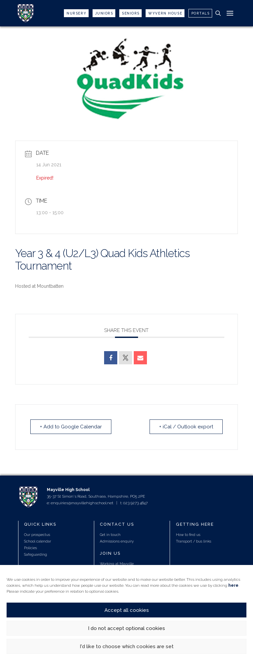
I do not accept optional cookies (126, 628)
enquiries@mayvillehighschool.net (82, 503)
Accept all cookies (126, 610)
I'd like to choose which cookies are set (127, 646)
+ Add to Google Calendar (71, 427)
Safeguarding (35, 554)
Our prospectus (37, 534)
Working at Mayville (117, 563)
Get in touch (110, 534)
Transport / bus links (193, 541)
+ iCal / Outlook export (186, 427)
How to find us (188, 534)
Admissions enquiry (117, 541)
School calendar (37, 541)
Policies (30, 548)
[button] (218, 13)
